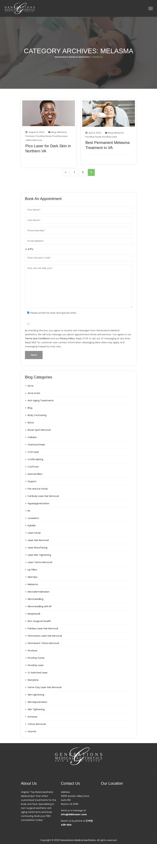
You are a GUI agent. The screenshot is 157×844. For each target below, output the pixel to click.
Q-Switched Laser (38, 672)
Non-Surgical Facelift (39, 621)
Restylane (33, 680)
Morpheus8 (34, 613)
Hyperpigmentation (38, 503)
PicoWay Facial (43, 136)
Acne (30, 385)
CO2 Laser (33, 452)
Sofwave (32, 716)
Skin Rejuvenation (37, 702)
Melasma (62, 132)
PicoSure (30, 136)
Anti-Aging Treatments (41, 400)
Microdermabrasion (38, 591)
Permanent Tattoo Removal (43, 643)
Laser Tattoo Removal (40, 562)
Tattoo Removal (33, 140)
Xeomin (32, 731)
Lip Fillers (32, 569)
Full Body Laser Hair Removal (43, 496)
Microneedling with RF (40, 606)
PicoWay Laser (60, 136)
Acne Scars (34, 393)
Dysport (32, 481)
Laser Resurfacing (37, 547)
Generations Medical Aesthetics (78, 840)
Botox (31, 422)
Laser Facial (34, 532)
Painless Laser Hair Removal (43, 628)
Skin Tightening (36, 709)
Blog (53, 132)
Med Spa (32, 577)
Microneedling (35, 599)
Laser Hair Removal (38, 540)
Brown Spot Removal (39, 430)
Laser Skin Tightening (39, 555)
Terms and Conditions (37, 338)
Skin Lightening (36, 694)
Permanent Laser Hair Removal (45, 635)
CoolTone (33, 466)
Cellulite (32, 437)
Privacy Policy (67, 338)
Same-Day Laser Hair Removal (44, 687)
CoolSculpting (35, 459)
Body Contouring (37, 415)
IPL (29, 510)
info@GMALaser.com (74, 814)
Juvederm (33, 518)
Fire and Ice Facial (38, 488)
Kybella (32, 525)
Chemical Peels (36, 444)
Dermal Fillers (35, 474)
